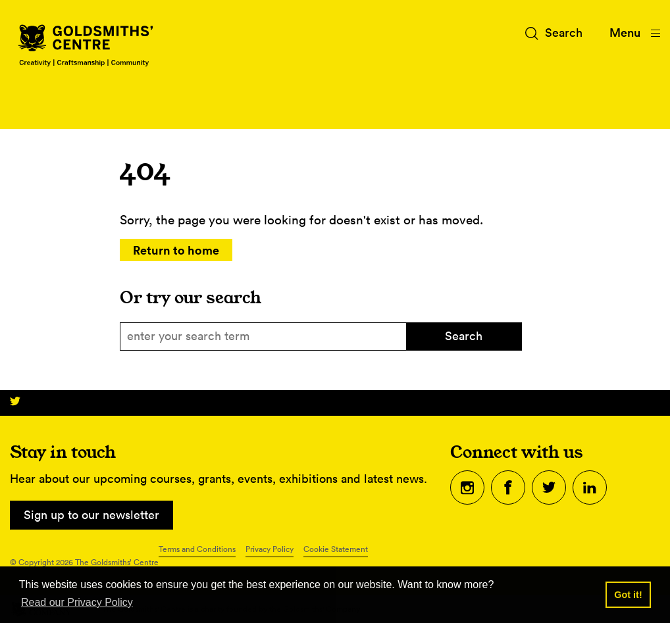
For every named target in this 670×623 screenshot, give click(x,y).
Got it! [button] (628, 594)
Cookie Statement (335, 549)
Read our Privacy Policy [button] (77, 602)
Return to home (176, 250)
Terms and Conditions (197, 549)
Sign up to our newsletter (91, 514)
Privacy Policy (269, 549)
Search (463, 335)
